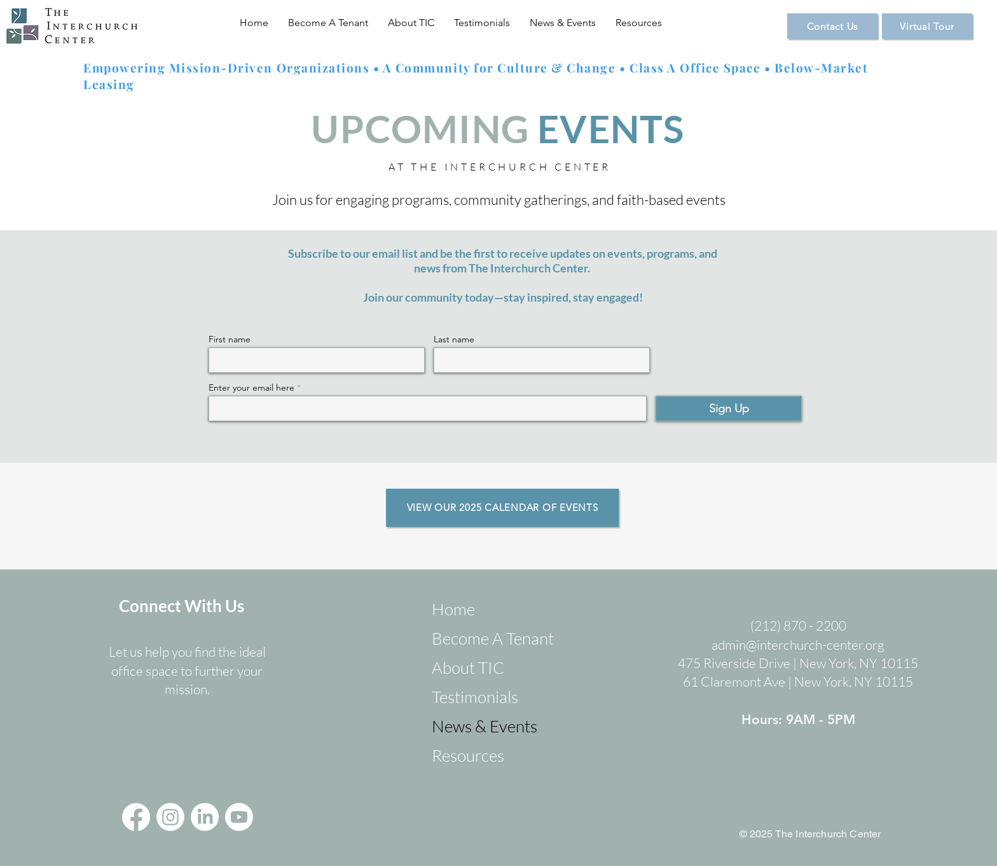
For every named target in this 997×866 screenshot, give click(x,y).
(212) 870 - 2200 (798, 625)
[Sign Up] (729, 408)
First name (230, 339)
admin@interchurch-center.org (798, 644)
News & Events (482, 726)
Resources (468, 755)
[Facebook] (136, 817)
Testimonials (475, 697)
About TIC (468, 667)
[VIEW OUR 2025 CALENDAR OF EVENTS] (502, 508)
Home (453, 609)
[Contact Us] (832, 26)
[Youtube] (239, 817)
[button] (328, 23)
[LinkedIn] (205, 817)
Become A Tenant (482, 638)
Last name (454, 339)
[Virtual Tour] (927, 26)
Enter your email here (251, 387)
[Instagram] (170, 817)
